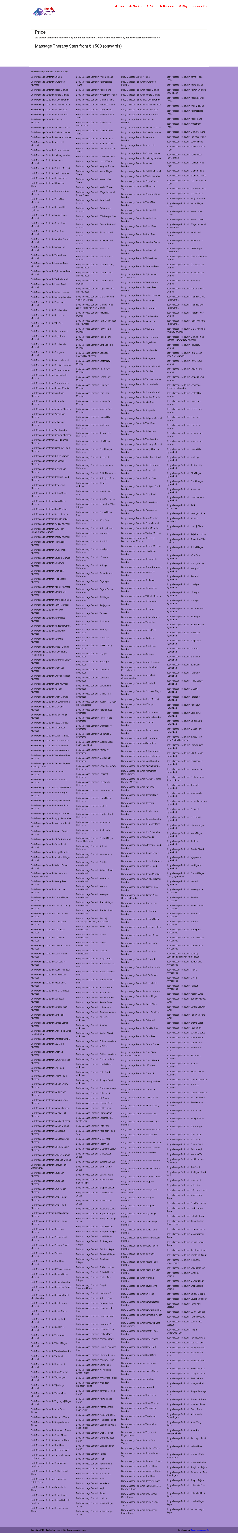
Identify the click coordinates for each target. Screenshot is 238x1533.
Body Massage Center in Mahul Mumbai (50, 1108)
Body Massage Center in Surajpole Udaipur (96, 1231)
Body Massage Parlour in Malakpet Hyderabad (183, 586)
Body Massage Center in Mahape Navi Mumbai (94, 410)
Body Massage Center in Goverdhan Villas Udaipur (96, 505)
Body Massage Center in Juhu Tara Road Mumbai (50, 992)
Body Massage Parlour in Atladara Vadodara (183, 1065)
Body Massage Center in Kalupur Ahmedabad (91, 952)
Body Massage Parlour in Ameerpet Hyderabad (183, 491)
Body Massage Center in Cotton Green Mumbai (49, 494)
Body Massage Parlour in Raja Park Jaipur (186, 534)
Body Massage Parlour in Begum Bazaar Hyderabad (186, 626)
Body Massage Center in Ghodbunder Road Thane (48, 1464)
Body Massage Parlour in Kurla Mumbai (140, 523)
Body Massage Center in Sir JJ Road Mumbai (48, 1329)
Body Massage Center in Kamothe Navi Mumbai (94, 258)
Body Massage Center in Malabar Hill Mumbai (48, 1114)
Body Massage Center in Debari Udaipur (95, 1226)
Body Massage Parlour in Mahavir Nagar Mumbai (140, 1123)
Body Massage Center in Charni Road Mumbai (48, 225)
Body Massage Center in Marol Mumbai (49, 745)
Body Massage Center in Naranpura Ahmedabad (93, 896)
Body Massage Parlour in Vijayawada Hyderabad (184, 859)
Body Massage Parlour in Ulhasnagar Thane (138, 187)
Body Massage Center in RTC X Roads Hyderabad (94, 719)
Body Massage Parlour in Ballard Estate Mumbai (139, 888)
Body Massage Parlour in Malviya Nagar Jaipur (185, 1235)
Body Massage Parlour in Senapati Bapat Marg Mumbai (140, 1324)
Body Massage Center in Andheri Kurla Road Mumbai (49, 653)
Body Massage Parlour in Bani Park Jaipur (186, 1203)
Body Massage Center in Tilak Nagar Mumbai (48, 543)
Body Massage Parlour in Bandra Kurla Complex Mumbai (139, 896)
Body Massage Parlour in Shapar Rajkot (185, 1480)
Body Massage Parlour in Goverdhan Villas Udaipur (186, 541)
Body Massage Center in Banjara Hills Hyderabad (48, 208)
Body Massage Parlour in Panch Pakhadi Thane (186, 148)
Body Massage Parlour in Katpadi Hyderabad (182, 883)
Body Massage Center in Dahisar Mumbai (50, 388)
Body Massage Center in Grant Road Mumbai (48, 233)
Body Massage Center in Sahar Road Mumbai (48, 729)
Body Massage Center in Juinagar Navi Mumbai (94, 242)
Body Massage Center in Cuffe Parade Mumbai (49, 955)
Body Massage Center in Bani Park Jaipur (95, 1162)
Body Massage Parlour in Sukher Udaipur (186, 1312)
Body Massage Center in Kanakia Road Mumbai (49, 1008)
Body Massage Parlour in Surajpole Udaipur (183, 1274)
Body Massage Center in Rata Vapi (92, 1126)
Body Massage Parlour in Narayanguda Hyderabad (185, 746)
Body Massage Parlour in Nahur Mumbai (140, 617)
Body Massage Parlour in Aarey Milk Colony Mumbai (138, 677)
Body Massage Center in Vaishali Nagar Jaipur (94, 1202)
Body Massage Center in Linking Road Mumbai (49, 1077)
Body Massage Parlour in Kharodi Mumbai (141, 1060)
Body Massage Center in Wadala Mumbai (50, 524)
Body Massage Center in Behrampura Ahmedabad (93, 928)
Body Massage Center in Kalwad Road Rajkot (94, 1400)
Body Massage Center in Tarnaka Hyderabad (91, 615)
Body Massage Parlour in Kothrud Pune (185, 1342)
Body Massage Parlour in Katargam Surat (186, 513)
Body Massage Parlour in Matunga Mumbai (137, 302)
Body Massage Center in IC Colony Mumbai (47, 708)
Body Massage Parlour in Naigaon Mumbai (141, 418)
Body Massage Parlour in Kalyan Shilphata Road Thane (186, 91)
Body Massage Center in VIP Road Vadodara (92, 1048)
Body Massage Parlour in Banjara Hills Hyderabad (139, 212)
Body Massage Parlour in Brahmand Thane (141, 1461)
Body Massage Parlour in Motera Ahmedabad (182, 979)
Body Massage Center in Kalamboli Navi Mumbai (50, 192)
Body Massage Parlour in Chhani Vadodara (187, 1079)
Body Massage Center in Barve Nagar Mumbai (48, 976)
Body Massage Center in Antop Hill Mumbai (47, 144)
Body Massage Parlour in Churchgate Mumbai (138, 83)
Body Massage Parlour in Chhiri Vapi (184, 1134)
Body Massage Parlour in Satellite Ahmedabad (182, 899)
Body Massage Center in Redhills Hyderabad (91, 807)
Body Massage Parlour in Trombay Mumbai (137, 1380)
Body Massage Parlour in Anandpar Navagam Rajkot (183, 1432)
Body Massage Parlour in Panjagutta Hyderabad (184, 642)
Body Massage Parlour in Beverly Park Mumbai (139, 904)
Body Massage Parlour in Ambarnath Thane (184, 125)
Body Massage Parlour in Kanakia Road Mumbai (139, 1030)
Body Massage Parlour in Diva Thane (138, 1476)
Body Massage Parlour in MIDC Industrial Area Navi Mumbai (186, 330)
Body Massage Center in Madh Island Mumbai (48, 1093)
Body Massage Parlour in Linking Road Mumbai (139, 1099)
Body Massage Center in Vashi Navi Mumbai (47, 200)
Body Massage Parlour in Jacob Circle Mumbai (139, 1006)
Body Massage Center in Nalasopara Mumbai (48, 423)
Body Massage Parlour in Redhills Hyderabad (182, 843)
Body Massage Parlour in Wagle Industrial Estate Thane (186, 226)
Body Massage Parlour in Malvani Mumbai (141, 717)
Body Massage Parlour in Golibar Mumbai (141, 751)
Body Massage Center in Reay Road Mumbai (48, 486)
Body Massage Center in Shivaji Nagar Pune (94, 514)
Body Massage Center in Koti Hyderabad (95, 528)
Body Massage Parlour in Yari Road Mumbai (137, 788)
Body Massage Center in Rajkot (91, 1454)
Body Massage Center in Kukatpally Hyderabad (93, 639)
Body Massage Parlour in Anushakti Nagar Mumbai (141, 880)
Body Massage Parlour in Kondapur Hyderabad (183, 706)
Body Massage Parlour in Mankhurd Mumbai (138, 573)
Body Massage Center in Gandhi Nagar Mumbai (49, 794)
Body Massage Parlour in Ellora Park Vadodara (184, 1057)
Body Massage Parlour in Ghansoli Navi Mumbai (185, 266)
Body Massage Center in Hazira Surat (93, 992)
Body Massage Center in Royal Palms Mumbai (48, 1262)
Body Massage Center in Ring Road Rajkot (96, 1420)
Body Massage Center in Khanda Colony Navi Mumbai (95, 266)
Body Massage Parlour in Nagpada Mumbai (137, 1183)
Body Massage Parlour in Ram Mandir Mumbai (139, 352)
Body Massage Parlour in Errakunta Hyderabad (183, 658)
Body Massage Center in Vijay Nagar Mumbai (48, 1387)
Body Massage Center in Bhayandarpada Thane (50, 1424)
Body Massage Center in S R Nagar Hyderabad (92, 599)
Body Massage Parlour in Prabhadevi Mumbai (138, 310)
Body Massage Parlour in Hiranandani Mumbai (139, 589)
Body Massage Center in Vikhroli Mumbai (50, 587)
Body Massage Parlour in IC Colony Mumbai (137, 723)
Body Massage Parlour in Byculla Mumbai (141, 465)
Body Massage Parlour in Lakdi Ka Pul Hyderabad (184, 722)
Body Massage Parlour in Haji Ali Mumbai (140, 832)
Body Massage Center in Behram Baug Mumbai (49, 781)
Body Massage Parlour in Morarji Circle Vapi (185, 528)
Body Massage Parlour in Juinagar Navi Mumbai (185, 274)
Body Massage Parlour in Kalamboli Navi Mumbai (140, 196)
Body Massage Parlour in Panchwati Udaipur (184, 1305)
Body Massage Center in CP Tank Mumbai (51, 839)
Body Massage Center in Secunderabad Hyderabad (94, 575)
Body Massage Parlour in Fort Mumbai (139, 109)
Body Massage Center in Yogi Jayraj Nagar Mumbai (51, 1403)
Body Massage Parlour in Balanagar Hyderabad (183, 666)
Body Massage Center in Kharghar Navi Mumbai (94, 282)
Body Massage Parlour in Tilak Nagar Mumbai (138, 552)
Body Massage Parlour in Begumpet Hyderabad (183, 618)
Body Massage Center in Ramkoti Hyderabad (92, 543)
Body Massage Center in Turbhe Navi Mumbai (93, 378)
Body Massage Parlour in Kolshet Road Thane (185, 112)
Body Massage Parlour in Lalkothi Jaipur (186, 1216)
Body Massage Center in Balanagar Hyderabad (92, 631)
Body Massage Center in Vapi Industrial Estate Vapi (94, 1119)
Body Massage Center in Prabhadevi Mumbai (48, 304)
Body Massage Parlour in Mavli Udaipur (185, 1281)
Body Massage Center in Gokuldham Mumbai (48, 632)
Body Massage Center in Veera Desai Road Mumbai (51, 757)
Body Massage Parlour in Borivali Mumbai (141, 104)
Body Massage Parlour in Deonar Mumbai (141, 991)
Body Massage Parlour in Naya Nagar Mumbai (139, 1215)
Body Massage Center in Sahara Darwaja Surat (95, 973)
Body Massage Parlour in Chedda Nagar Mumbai (140, 920)
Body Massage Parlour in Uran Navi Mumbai (183, 426)
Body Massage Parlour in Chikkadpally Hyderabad (185, 762)
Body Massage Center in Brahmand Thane (51, 1430)
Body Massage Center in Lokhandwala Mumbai (49, 376)
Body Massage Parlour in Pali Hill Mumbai (141, 171)
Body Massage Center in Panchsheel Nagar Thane (93, 124)
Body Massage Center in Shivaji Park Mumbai (48, 1321)
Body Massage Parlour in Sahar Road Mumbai (138, 744)
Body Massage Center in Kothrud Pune (94, 1298)
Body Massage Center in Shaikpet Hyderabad (92, 775)
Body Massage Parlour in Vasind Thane (185, 219)
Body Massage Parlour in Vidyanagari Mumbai (139, 1409)
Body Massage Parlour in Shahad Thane (185, 170)
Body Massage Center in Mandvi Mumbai (50, 1121)
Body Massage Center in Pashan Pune (94, 1334)
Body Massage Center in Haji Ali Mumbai (50, 813)
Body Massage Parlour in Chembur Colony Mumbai (141, 928)
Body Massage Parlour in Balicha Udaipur (186, 1294)
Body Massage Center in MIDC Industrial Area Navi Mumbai (95, 298)
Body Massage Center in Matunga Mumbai (51, 297)
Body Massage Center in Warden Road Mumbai (49, 1395)
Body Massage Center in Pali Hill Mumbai (50, 168)
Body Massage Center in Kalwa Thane (49, 1495)
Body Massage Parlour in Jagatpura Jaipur (187, 1250)
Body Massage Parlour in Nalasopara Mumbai (138, 433)
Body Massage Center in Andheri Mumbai (50, 99)
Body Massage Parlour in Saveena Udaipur (187, 1299)
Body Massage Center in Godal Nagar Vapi (96, 1088)
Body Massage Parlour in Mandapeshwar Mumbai (140, 1162)
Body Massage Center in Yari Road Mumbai (47, 773)
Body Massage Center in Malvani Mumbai (50, 702)
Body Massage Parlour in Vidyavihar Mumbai (138, 623)
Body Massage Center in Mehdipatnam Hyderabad (94, 467)
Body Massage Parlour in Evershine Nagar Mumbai (141, 693)
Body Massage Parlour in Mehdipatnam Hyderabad (185, 499)
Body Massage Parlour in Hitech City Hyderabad (184, 451)
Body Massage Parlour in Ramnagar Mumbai (138, 1255)
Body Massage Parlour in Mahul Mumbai (140, 1129)
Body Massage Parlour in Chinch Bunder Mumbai (140, 936)
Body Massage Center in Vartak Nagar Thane (94, 173)
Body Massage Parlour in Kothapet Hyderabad (183, 602)
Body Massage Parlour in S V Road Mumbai (137, 1295)
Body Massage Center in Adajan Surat (94, 958)
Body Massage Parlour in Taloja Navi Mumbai (184, 402)
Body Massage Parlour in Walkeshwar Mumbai (139, 260)
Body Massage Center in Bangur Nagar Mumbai (49, 716)
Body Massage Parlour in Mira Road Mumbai (138, 404)
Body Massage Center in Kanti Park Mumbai (47, 1016)
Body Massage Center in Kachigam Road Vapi (95, 1132)
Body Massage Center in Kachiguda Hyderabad (93, 831)
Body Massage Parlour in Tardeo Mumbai (140, 176)
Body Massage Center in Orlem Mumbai (49, 697)
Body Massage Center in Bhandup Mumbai (51, 600)
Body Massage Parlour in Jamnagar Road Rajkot (186, 1440)
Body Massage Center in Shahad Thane (94, 138)
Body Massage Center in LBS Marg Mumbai (47, 1045)
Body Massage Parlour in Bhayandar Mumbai (138, 412)
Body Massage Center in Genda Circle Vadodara (94, 1066)
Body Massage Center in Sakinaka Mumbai (51, 137)
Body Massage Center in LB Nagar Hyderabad (92, 559)
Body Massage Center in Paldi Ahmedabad (96, 473)
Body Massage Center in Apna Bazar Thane (48, 1411)
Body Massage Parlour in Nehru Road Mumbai (139, 1231)
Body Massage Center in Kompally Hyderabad (92, 751)
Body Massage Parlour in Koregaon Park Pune (186, 1385)
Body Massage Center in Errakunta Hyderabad (92, 623)
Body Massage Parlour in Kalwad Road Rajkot (185, 1448)
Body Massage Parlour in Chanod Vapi (185, 1144)
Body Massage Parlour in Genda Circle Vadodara (185, 1104)
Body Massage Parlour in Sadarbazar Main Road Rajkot (187, 1474)
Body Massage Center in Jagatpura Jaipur (96, 1208)
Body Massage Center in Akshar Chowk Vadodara (94, 1035)
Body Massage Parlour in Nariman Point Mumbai (140, 268)
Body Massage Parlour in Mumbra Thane (186, 132)
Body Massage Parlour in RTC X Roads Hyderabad (185, 754)
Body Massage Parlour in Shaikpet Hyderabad (183, 811)
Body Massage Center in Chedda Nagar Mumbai (49, 899)
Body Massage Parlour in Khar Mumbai (139, 316)
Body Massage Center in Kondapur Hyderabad (92, 671)
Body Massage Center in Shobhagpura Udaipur (94, 1243)
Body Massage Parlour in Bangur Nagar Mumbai (140, 731)
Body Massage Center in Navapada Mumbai (47, 1182)
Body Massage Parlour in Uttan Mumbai (140, 1403)
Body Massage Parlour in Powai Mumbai (140, 392)
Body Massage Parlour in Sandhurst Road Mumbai (141, 459)
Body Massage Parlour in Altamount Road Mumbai (141, 846)
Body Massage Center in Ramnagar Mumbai (47, 1230)
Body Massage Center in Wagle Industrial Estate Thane (95, 194)
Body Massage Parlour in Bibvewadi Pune (186, 1399)
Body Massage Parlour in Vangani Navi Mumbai (185, 434)
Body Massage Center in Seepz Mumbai (49, 723)
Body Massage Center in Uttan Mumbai (49, 1372)
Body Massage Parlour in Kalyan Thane (139, 181)
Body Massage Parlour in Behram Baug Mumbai (139, 796)
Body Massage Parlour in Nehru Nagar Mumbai (139, 1223)
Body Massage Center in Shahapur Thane (95, 143)
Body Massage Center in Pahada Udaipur (95, 1272)
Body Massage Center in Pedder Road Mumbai (49, 1238)
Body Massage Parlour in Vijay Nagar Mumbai (138, 1417)
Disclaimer (166, 6)
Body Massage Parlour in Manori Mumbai (140, 1147)
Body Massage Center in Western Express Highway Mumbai (50, 765)
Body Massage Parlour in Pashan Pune (185, 1378)
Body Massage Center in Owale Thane (94, 109)
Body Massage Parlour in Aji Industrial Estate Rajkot (184, 1416)
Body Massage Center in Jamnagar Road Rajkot (95, 1392)
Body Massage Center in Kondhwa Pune (95, 1360)
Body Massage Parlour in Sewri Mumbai (140, 528)
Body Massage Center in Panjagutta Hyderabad (93, 607)
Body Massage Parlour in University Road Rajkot (186, 1487)
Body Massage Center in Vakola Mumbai (50, 750)
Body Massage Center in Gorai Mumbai (49, 684)
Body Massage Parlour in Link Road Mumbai (138, 1091)
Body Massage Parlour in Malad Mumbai (140, 366)
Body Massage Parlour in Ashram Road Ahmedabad (185, 907)
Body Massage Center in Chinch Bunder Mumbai (49, 915)
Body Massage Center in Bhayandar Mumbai (48, 402)
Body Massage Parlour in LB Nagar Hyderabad (183, 594)
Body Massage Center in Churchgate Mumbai (48, 83)
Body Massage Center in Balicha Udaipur (95, 1249)
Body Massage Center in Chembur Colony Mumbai (50, 907)
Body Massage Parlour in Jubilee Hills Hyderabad (184, 467)
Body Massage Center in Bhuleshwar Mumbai (48, 891)
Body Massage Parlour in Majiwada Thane (186, 188)
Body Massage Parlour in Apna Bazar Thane (138, 1442)
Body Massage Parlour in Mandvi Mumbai (141, 1142)
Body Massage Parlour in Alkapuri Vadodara (182, 520)
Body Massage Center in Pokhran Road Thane (94, 132)
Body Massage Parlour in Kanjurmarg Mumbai (139, 602)
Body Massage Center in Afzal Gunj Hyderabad (92, 522)
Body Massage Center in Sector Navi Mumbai (93, 362)
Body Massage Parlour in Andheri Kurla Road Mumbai (139, 668)
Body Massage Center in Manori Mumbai (50, 1126)
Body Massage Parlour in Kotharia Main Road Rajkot (185, 1456)
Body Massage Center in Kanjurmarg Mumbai (48, 593)
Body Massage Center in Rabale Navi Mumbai (93, 338)
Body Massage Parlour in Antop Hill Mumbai (138, 147)
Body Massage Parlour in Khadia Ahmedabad (182, 971)
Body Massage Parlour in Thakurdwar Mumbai (139, 1364)
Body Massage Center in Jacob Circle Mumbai (48, 984)
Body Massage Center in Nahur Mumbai (50, 605)
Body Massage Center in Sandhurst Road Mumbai (50, 449)
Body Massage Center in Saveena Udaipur (96, 1254)
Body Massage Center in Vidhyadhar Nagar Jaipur (96, 1220)
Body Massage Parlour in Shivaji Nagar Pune (185, 549)
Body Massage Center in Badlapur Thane (50, 1417)
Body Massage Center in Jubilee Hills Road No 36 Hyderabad (96, 703)
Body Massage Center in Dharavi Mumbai (50, 537)
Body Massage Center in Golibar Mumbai (50, 735)
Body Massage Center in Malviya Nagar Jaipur (94, 1194)
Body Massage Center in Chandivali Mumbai (47, 669)
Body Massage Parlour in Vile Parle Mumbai (137, 331)
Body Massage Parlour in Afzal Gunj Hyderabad (183, 557)
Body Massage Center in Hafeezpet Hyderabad (92, 663)
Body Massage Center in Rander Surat (94, 1002)
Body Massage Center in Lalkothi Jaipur (95, 1174)
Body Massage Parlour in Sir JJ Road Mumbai (138, 1356)
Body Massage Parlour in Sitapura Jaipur (186, 1229)
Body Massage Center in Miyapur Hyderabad (91, 655)
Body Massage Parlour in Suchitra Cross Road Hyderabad (185, 778)
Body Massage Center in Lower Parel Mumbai (48, 286)
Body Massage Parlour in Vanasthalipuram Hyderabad (187, 802)
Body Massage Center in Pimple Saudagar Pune (96, 1348)
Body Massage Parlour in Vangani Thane (186, 198)
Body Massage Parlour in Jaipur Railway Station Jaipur (185, 1222)
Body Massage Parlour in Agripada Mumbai (137, 838)
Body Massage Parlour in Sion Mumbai (139, 518)
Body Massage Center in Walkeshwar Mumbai (48, 257)
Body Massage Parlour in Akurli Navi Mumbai (184, 234)
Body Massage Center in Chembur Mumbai (47, 121)
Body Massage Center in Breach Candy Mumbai (49, 833)
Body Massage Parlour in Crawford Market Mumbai (141, 969)
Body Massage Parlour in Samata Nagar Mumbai (140, 1303)
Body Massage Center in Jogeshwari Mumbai (48, 338)
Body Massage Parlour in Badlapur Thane (140, 1448)
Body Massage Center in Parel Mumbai (49, 114)
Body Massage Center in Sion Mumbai (49, 509)
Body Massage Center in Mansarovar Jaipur (93, 1155)
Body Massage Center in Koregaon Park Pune (95, 1340)
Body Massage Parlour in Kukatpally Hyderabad (183, 674)
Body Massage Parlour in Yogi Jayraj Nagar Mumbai (138, 1434)
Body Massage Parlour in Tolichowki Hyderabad (184, 819)
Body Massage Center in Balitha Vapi (93, 1108)
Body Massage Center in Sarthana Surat (95, 997)
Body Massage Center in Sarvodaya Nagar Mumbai (51, 1288)
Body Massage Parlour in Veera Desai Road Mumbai (139, 772)
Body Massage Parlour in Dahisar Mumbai (141, 397)
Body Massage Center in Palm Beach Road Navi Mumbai (96, 322)
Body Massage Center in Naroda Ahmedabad (91, 888)
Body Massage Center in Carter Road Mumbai (48, 846)
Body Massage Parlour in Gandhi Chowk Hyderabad (185, 851)
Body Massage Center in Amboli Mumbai (50, 647)
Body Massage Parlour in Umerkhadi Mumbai (138, 1396)
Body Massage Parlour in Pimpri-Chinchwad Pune (182, 1331)
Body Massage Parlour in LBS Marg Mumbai (138, 1067)
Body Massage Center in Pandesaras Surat (96, 1012)
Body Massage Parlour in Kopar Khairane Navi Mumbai (186, 322)
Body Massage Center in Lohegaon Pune (95, 1329)
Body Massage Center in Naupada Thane (95, 104)
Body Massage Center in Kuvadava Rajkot (95, 1415)
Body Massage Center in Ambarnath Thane (96, 95)
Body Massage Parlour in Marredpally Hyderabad (184, 794)
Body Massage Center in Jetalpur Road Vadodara (94, 1082)
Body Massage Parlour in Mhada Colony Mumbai (140, 1107)
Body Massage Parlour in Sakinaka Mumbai (137, 139)
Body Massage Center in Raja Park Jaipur (95, 499)
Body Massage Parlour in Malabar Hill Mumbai (139, 1136)
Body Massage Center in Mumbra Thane (95, 99)
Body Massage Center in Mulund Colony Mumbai (50, 1148)
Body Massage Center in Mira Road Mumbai (47, 394)
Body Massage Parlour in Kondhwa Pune (186, 1404)
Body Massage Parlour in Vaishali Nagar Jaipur (185, 1243)
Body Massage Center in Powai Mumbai (50, 383)
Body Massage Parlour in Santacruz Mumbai (138, 323)
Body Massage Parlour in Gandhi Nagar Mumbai (139, 812)
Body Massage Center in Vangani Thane (95, 166)
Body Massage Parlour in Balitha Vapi (184, 1149)
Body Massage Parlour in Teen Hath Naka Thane (186, 182)
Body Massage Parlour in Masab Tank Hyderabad (184, 730)
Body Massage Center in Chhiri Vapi (93, 1093)
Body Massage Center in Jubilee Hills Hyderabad (93, 434)
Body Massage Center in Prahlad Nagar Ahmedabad (94, 904)
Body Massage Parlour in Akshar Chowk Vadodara (185, 1073)
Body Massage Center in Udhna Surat (93, 1007)
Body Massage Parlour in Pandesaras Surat (184, 1049)
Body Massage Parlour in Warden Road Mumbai (139, 1425)
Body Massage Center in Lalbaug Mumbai (50, 155)
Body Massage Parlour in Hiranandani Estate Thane (139, 1511)
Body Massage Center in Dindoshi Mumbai (51, 626)
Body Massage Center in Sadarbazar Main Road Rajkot (96, 1426)
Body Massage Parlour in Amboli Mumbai (140, 662)
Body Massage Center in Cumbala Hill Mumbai (48, 963)
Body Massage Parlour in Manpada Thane (141, 1471)
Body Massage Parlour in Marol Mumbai (140, 761)
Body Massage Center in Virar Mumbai (49, 430)
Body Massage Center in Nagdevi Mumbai (50, 1155)
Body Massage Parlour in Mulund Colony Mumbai (140, 1170)
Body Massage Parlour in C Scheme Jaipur (187, 1190)
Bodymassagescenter (200, 1530)
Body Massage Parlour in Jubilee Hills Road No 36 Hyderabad (184, 738)
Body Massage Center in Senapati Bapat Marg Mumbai (50, 1296)
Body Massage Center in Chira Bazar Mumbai (48, 931)
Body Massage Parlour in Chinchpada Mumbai (139, 944)
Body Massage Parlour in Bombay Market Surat (186, 1000)
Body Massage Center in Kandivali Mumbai (51, 365)
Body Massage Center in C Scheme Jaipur (96, 1149)
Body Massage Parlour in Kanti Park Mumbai (138, 1038)
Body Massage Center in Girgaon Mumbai (50, 800)
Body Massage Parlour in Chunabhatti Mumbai (139, 560)
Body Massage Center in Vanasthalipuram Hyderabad (96, 767)
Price (151, 6)
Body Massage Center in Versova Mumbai (50, 370)
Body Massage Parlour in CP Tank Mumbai (141, 861)
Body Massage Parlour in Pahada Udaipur (186, 1316)
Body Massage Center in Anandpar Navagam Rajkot (92, 1384)
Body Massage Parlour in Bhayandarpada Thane (140, 1455)
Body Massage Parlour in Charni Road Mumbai (139, 228)
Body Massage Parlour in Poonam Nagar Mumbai (140, 1271)
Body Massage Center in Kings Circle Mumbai (48, 502)
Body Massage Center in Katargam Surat (95, 478)
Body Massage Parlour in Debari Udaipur (186, 1268)
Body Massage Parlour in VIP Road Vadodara (183, 1086)
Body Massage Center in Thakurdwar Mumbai (48, 1337)
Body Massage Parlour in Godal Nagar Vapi (184, 1128)
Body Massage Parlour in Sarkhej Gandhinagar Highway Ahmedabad (183, 955)
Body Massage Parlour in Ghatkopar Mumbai (138, 581)
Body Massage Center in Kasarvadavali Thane (49, 1509)
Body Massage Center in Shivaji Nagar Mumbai (49, 1312)
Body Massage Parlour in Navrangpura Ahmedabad (185, 891)
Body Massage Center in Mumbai (46, 77)
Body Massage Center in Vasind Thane (94, 187)
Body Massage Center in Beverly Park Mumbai (48, 883)
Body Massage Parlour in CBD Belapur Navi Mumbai (185, 250)
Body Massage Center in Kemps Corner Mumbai (49, 1024)
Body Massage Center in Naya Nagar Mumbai (48, 1190)
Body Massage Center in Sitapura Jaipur (95, 1187)
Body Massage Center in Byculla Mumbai (50, 456)
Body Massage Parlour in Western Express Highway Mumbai (141, 780)
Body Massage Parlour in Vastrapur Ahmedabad (183, 915)
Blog (183, 6)
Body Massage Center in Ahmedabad (93, 1473)
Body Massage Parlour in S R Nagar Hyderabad (183, 634)
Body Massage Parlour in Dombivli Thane (140, 1481)
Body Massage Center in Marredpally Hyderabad (93, 759)
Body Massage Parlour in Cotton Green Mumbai (139, 504)
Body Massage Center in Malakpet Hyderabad (92, 551)
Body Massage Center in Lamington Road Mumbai (50, 1061)
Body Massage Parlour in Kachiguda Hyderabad (184, 867)
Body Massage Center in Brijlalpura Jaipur (96, 1213)
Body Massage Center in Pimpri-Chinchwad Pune (91, 1287)
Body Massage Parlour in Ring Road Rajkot (187, 1467)
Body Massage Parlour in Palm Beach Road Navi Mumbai (184, 354)
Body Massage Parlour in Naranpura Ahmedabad (184, 931)
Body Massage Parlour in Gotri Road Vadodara (184, 1112)
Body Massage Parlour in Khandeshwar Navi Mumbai (185, 306)
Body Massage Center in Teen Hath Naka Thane (95, 150)
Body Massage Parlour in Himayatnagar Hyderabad (185, 827)
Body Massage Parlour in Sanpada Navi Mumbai (185, 378)
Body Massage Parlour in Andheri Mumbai (141, 99)
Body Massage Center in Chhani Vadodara (96, 1041)
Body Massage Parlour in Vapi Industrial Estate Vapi (185, 1161)
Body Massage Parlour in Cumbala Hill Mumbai (139, 985)
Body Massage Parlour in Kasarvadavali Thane (185, 99)
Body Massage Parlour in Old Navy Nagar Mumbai (140, 1239)
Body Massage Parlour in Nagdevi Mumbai (141, 1176)
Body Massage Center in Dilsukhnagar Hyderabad (94, 451)
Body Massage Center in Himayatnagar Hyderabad (94, 791)
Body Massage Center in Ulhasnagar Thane (48, 184)
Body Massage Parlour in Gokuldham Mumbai (138, 647)
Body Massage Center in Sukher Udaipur (95, 1267)
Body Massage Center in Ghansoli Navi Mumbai (94, 234)
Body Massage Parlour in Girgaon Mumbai (141, 819)
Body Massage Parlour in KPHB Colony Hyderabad (185, 682)
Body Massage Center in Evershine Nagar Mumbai (50, 677)
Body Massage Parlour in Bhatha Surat (185, 1023)
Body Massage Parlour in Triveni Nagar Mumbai (139, 1372)
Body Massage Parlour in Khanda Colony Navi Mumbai (186, 298)
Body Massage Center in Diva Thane (48, 1445)
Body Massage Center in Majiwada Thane (95, 156)
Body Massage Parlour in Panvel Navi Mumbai (184, 362)
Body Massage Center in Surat (90, 1478)
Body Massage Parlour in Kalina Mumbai (140, 756)
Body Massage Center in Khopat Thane (94, 77)
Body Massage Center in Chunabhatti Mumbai (48, 551)
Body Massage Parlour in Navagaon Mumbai (138, 1199)
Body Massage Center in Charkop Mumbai (51, 435)
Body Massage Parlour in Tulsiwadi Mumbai (137, 1388)
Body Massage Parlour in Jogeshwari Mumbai (138, 344)
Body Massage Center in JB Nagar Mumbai (47, 690)
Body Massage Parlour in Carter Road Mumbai (139, 867)
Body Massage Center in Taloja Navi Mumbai (93, 370)
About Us (136, 6)
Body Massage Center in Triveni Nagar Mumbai (49, 1345)
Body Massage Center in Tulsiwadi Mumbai (47, 1358)
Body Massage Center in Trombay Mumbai (51, 1351)
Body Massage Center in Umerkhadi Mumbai (48, 1366)
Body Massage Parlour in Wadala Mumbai (141, 533)
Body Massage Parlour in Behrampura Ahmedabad (184, 963)
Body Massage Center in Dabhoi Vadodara (96, 1054)
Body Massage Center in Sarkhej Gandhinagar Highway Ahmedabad (92, 920)
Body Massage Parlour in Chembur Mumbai (137, 121)
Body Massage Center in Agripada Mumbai (51, 818)
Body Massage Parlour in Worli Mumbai (140, 282)
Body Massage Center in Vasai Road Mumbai (48, 415)
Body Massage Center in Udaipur (91, 1498)
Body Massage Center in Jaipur (91, 1493)
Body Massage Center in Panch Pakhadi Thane (95, 116)
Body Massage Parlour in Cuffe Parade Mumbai (139, 977)
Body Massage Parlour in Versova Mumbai (141, 379)
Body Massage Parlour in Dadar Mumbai (140, 90)
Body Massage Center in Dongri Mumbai (50, 852)
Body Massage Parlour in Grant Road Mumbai (138, 236)
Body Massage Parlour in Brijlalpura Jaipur (187, 1255)
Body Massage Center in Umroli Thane (94, 161)
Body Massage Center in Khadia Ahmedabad (91, 936)
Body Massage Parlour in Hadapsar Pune (186, 1337)
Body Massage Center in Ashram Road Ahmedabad (94, 872)
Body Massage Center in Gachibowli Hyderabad (93, 679)
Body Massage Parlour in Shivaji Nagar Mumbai (139, 1340)
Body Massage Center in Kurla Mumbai (49, 514)
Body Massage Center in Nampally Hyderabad (92, 534)
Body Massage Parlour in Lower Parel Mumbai (139, 289)
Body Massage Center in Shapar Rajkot (94, 1433)
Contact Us (199, 6)
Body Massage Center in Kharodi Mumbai (50, 1039)
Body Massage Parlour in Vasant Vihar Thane (185, 213)
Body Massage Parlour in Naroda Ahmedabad (182, 923)
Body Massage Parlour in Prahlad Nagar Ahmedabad (185, 939)
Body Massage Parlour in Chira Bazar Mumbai (138, 953)
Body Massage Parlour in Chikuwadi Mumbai (138, 961)
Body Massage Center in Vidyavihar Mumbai (47, 611)
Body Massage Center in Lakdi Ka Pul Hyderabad (93, 687)
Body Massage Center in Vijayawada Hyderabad (93, 823)
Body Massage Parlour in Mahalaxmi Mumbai (138, 252)
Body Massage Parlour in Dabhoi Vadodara (187, 1092)
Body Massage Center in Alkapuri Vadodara (91, 484)
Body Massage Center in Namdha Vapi (94, 1113)
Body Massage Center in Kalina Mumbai (50, 740)
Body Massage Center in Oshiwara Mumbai (47, 640)
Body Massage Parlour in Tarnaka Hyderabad (182, 650)
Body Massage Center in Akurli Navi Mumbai (93, 202)
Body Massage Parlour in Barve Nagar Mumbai (139, 998)
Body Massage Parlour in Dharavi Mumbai (141, 546)
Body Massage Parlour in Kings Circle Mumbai (139, 512)
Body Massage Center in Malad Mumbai (50, 360)
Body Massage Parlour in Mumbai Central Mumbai (140, 244)
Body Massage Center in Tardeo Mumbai (50, 173)
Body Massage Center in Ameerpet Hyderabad (92, 459)
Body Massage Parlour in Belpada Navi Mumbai (185, 242)
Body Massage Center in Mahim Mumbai (50, 292)
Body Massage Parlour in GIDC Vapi (183, 1139)
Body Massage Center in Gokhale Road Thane (49, 1472)
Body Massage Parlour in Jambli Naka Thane (185, 78)
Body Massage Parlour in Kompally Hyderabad (183, 786)
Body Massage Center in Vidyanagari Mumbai (48, 1379)
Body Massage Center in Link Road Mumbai (47, 1069)
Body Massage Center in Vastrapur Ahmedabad (92, 880)
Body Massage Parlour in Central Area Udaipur (184, 1323)
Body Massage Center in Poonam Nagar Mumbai (50, 1246)
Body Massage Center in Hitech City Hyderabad (93, 418)
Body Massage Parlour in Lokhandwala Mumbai (139, 386)
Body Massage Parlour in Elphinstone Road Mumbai (138, 276)
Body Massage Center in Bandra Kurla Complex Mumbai (49, 875)
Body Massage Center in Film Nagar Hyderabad (93, 442)
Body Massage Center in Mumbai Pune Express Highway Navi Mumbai (94, 306)
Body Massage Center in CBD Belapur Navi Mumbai (96, 218)
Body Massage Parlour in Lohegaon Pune (186, 1373)
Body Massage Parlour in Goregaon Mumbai (138, 360)
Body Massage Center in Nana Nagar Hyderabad (93, 799)
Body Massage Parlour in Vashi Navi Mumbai (138, 204)
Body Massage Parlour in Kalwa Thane (185, 85)
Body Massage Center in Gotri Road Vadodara (93, 1074)
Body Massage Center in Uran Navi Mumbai (92, 394)
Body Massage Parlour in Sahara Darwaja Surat (186, 1008)
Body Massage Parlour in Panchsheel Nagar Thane (184, 156)
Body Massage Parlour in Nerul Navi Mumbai (183, 346)
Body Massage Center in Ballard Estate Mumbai (49, 867)
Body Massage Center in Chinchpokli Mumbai (48, 462)
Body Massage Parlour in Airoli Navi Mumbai (183, 282)
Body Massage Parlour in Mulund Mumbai (141, 127)
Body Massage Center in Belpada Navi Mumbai (94, 210)
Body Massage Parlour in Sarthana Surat (186, 1032)
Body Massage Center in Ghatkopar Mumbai (47, 572)
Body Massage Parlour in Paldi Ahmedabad (181, 507)
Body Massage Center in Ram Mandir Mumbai (48, 346)
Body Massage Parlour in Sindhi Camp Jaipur (185, 1209)
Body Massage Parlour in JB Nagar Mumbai (137, 706)
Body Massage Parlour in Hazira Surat (184, 1028)
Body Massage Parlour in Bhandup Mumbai (137, 610)
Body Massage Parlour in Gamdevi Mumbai (137, 804)
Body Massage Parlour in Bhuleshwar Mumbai (139, 912)
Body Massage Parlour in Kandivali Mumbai (137, 373)
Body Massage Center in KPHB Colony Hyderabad (94, 647)
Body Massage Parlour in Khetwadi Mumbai (137, 1075)
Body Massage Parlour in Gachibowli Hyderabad (184, 714)
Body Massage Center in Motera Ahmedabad (91, 944)
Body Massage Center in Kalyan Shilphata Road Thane (50, 1501)
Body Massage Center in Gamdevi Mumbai (51, 787)
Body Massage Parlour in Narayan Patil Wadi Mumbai (139, 1191)
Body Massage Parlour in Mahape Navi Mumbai (185, 442)
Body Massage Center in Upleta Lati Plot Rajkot (95, 1447)
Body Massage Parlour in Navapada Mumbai (138, 1207)
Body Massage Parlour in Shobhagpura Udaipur (185, 1287)
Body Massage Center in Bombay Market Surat (95, 965)
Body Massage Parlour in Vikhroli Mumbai (141, 596)
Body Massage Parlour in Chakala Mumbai (141, 132)
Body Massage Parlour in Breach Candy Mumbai (140, 854)
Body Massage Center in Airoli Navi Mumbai (92, 250)
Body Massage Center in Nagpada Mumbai (51, 1160)
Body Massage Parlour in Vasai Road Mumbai (138, 425)
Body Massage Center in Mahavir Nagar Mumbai (49, 1101)
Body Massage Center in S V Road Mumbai (51, 1269)
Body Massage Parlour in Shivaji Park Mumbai (138, 1348)
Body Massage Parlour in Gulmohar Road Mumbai (140, 825)
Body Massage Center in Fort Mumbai (49, 109)
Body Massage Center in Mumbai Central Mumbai (50, 241)
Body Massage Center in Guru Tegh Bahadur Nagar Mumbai (47, 530)
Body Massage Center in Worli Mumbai (49, 279)
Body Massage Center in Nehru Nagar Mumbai (48, 1198)
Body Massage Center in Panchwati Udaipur (93, 1261)
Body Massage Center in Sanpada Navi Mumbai (94, 346)
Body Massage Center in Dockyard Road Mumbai (50, 478)
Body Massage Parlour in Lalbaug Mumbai (141, 158)
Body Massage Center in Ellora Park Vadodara (93, 1019)
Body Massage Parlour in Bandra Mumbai (140, 95)
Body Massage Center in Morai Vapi (93, 1139)
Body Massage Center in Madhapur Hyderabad (92, 426)
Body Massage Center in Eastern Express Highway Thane (50, 1456)
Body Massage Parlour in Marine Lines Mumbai (139, 220)
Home (120, 6)
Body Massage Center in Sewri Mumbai (49, 519)
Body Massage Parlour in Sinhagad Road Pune (186, 1362)
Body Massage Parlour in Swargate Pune (186, 1347)
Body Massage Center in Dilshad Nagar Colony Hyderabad (94, 840)
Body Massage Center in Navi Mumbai (94, 1463)
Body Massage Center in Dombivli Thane (50, 1450)
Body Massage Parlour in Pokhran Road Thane (185, 164)
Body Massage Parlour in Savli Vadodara (186, 1097)
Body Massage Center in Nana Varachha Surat (95, 981)
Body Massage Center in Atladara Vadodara (92, 1027)
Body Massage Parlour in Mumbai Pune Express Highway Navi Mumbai (185, 338)
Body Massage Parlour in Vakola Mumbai (140, 766)
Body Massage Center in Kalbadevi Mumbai (47, 1000)
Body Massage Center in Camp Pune (93, 1365)
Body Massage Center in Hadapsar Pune (95, 1293)
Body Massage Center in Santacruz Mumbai (47, 317)
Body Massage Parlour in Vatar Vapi (183, 1185)
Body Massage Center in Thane (91, 1459)
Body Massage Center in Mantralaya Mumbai (48, 1132)
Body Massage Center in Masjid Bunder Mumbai (49, 441)
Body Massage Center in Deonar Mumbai (50, 969)
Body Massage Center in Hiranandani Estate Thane (48, 1480)
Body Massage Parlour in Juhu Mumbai (140, 337)
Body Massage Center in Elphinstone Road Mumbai (51, 273)
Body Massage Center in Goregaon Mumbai (47, 354)
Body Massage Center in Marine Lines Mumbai (49, 217)
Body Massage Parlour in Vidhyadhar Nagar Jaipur (184, 1261)
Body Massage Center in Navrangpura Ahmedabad (94, 856)
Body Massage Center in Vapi (90, 1488)
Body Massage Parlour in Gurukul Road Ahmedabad (185, 947)
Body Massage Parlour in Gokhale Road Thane (140, 1503)
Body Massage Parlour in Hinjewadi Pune (186, 1368)
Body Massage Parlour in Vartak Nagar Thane (185, 205)
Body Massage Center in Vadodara (92, 1483)
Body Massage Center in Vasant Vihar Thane (94, 181)
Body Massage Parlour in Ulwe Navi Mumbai (183, 418)
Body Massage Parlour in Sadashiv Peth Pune (185, 1354)
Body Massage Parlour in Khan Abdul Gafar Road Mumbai (138, 1054)
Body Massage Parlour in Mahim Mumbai (140, 295)
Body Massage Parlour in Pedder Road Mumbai (139, 1263)
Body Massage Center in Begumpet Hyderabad (92, 583)
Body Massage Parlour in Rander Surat (185, 1037)
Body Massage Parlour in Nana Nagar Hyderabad (184, 835)
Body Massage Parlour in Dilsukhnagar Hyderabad (185, 483)
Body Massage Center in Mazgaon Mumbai (47, 162)
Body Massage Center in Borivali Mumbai (50, 104)
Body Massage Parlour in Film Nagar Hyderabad (184, 475)
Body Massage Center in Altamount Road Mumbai (50, 825)
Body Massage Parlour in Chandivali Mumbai (138, 685)
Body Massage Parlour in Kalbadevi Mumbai (138, 1022)
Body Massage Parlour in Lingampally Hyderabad (184, 770)
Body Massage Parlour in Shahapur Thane (186, 175)
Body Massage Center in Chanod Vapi (94, 1103)
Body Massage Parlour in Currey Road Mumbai (139, 480)
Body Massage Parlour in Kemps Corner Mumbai (140, 1046)
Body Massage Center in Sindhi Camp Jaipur (94, 1168)
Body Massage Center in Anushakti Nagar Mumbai (50, 859)
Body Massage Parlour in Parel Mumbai (140, 114)
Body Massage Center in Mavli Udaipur (94, 1236)
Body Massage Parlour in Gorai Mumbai (140, 699)
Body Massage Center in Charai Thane (49, 1435)
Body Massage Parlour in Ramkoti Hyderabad (183, 578)
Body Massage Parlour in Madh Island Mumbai (139, 1115)
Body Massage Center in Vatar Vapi (92, 1144)
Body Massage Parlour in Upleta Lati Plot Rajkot (186, 1495)
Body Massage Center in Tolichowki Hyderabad (93, 783)
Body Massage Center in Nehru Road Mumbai (48, 1206)
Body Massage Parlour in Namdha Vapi (185, 1154)
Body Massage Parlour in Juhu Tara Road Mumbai (140, 1014)
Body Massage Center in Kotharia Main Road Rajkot (94, 1408)
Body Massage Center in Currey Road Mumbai (48, 470)
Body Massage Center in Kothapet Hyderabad (92, 567)
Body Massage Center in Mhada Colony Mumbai (49, 1085)
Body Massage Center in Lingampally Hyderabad (93, 735)
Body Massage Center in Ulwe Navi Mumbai (92, 386)
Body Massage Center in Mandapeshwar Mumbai (50, 1140)
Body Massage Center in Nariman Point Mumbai (49, 265)
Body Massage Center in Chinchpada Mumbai (48, 923)
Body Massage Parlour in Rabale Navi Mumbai (184, 370)
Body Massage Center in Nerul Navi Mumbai (93, 314)
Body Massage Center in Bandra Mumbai (50, 95)
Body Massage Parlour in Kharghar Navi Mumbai (185, 314)
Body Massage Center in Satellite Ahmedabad (91, 864)
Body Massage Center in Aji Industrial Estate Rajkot (93, 1371)
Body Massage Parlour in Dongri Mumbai (140, 874)
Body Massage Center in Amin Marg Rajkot (96, 1378)
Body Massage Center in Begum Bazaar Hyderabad (95, 591)
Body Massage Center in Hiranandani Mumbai (48, 580)
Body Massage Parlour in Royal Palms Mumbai (139, 1287)
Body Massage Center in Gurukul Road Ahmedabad (94, 912)
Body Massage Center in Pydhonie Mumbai (47, 1254)
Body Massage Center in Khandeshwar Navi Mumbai (94, 274)
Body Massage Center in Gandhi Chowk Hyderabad (94, 815)
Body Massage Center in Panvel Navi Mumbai (93, 330)
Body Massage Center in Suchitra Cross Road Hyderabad (95, 743)
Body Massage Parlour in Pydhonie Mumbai (137, 1279)
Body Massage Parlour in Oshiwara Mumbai (137, 656)
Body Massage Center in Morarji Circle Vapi (94, 493)
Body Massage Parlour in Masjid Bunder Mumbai (140, 451)
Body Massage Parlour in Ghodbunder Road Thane (139, 1495)
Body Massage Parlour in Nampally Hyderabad (183, 570)
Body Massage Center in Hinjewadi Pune (95, 1324)
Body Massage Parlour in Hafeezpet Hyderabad (183, 698)
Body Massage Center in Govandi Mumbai (50, 558)
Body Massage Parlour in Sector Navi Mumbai (184, 394)
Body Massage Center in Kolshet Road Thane (94, 83)
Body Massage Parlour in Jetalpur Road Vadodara (185, 1120)
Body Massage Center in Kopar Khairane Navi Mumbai (95, 290)
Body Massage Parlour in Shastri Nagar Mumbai (139, 1332)
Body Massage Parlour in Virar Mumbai (139, 439)
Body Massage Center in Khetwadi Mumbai (47, 1053)
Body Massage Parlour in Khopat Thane (185, 106)
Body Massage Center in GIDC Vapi (92, 1098)
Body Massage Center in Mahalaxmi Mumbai (48, 249)
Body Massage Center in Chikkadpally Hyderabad (94, 727)
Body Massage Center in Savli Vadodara (95, 1059)
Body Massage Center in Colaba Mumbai (50, 150)
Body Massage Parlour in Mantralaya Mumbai (138, 1154)
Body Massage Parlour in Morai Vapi (184, 1180)
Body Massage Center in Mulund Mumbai (50, 127)
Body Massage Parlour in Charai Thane (139, 1466)
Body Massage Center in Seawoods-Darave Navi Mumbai (93, 354)
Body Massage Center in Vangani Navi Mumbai (94, 402)
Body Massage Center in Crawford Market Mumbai (50, 947)
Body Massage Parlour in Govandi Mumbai (141, 567)
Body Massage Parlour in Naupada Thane (186, 137)
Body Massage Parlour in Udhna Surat (184, 1042)
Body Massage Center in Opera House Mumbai (49, 1222)
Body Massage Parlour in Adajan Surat (185, 994)
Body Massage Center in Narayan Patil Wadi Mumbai (49, 1166)
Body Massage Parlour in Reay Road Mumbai (138, 496)
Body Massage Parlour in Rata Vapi (183, 1167)
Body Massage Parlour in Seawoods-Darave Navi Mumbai (184, 386)
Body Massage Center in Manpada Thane (50, 1440)
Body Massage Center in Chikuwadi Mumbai (47, 939)
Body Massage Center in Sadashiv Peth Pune (94, 1309)
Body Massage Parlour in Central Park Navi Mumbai (187, 258)
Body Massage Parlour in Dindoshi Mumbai (137, 639)
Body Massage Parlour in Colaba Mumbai (140, 153)
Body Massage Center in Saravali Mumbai (50, 1282)
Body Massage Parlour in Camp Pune (184, 1409)
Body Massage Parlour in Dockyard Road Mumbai (140, 488)
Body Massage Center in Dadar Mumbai (49, 90)
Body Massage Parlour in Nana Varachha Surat (186, 1016)
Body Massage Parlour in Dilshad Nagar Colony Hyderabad (185, 875)
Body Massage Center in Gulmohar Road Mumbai (50, 807)
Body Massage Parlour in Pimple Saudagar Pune (187, 1393)
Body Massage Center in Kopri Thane (93, 90)
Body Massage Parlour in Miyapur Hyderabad (182, 690)
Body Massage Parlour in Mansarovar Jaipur (184, 1196)
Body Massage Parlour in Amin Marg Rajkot (184, 1424)
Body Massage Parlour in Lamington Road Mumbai (141, 1083)
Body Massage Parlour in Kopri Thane (184, 119)
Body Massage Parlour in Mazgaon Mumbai (137, 165)
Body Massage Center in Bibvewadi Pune (95, 1355)
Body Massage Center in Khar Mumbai (49, 310)
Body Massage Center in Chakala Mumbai (50, 132)
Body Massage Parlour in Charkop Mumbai (141, 444)
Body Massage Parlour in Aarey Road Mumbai (138, 631)
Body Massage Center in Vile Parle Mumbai (47, 325)
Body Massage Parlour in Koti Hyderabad (186, 563)
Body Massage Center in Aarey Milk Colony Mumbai (51, 661)
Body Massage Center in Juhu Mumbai (49, 331)
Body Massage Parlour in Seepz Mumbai (140, 738)
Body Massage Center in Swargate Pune (95, 1303)
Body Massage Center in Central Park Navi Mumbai (96, 226)
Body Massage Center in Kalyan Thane (49, 178)
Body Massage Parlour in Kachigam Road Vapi (186, 1174)
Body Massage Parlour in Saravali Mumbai (141, 1310)
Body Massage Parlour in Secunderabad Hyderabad (185, 610)
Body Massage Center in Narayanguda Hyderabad (94, 711)
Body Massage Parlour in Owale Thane (185, 141)
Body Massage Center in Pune (135, 77)
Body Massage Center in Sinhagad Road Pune (95, 1317)
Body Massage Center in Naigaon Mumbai (51, 409)
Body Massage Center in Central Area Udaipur (93, 1279)
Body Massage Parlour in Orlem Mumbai (140, 712)
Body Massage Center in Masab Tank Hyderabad (93, 695)
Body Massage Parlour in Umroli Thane (185, 193)
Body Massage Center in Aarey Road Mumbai (48, 619)
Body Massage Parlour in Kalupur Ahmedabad (182, 987)
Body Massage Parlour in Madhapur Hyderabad (183, 459)
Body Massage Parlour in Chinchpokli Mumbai (138, 472)
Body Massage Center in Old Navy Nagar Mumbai (50, 1214)
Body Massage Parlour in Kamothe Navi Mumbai (185, 290)
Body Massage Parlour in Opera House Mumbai (139, 1247)
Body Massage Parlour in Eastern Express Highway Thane (141, 1487)
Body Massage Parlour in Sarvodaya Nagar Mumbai (141, 1316)
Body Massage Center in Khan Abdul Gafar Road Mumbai (51, 1032)
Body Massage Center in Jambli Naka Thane (48, 1488)
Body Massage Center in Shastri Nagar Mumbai (49, 1304)
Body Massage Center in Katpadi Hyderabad (91, 848)
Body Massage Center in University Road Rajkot (95, 1439)
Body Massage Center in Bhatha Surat (94, 987)
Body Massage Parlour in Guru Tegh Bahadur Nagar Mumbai (138, 539)
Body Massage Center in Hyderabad (93, 1468)
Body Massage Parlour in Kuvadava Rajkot (186, 1462)
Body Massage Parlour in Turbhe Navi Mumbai (184, 410)
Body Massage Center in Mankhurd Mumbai (47, 564)
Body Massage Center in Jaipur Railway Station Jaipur (94, 1181)
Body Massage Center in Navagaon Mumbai (47, 1174)
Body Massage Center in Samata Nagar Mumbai (49, 1275)
